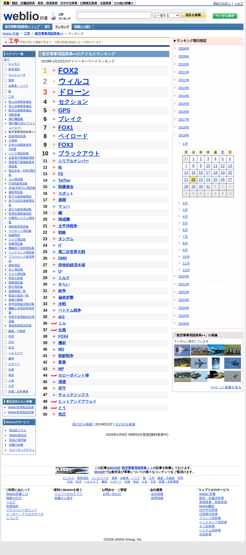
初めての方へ (221, 3)
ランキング (62, 26)
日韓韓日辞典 (88, 3)
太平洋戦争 (67, 226)
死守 (62, 388)
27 (230, 180)
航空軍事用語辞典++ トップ (22, 26)
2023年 (183, 300)
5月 (185, 223)
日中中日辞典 (68, 3)
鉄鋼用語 (14, 235)
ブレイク (70, 119)
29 (193, 187)
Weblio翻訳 (207, 506)
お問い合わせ (112, 494)
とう (62, 408)
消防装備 (14, 114)
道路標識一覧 (17, 291)
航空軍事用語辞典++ (49, 33)
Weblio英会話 (17, 435)
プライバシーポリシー (21, 510)
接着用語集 (16, 282)
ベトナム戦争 (69, 310)
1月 (185, 144)
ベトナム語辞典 (210, 530)
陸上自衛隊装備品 (20, 101)
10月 (186, 257)
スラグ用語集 (17, 239)
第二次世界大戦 (71, 252)
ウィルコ (74, 81)
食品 (11, 375)
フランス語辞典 (210, 518)
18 (215, 173)
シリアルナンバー (73, 161)
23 (201, 180)
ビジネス (14, 63)
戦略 (62, 232)
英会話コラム (17, 430)
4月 (185, 216)
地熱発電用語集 (19, 226)
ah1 (61, 317)
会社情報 (157, 494)
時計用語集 (16, 286)
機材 (62, 343)
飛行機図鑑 (16, 119)
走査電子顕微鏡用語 (21, 157)
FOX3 (65, 144)
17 (208, 173)
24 (208, 180)
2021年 (183, 284)
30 (201, 187)
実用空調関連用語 (20, 213)
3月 (185, 210)
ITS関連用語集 (18, 183)
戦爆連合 (66, 187)
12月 (186, 270)
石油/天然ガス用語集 (22, 188)
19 (222, 173)
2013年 (183, 88)
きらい (64, 284)
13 (230, 166)
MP (61, 369)
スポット (66, 193)
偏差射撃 (66, 297)
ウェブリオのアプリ (68, 494)
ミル (62, 323)
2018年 (183, 127)
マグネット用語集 (20, 231)
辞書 (6, 3)
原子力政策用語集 (20, 209)
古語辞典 (105, 3)
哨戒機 (64, 219)
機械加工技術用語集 (21, 248)
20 (230, 173)
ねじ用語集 (16, 269)
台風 (62, 330)
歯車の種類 (16, 299)
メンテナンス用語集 (21, 252)
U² (60, 271)
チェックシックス (73, 395)
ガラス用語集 (17, 274)
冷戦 (62, 304)
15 (193, 173)
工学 (27, 33)
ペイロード (73, 136)
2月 (185, 203)
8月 (185, 243)
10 (208, 166)
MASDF (115, 468)
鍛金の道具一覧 (19, 295)
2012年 (183, 80)
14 (186, 173)
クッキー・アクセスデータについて (24, 516)
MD (61, 349)
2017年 (183, 119)
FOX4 (63, 336)
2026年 (183, 324)
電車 (11, 80)
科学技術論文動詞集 (21, 304)
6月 (185, 230)
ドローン (74, 92)
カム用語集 (16, 179)
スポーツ (14, 364)
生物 (11, 369)
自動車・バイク (18, 85)
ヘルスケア (15, 353)
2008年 (183, 48)
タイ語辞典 (207, 526)
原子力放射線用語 (20, 196)
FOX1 (65, 127)
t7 (60, 245)
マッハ (64, 206)
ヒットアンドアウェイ (77, 401)
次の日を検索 (125, 424)
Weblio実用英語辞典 (21, 412)
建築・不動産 (17, 331)
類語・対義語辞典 (23, 3)
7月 (185, 237)
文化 (11, 342)
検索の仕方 (14, 498)
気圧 (62, 414)
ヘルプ (239, 3)
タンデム (66, 239)
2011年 (183, 72)
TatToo (64, 180)
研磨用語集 (16, 243)
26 (222, 180)
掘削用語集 (16, 192)
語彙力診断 (16, 444)
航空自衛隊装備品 (20, 110)
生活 (11, 347)
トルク (64, 278)
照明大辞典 (16, 278)
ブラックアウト (79, 153)
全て (7, 59)
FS (60, 174)
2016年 (183, 112)
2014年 (183, 96)
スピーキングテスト (22, 450)
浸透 (62, 382)
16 (201, 173)
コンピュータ (17, 74)
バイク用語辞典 (19, 153)
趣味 (11, 358)
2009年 (183, 56)
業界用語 (14, 69)
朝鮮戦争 (66, 356)
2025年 (183, 316)
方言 (11, 386)
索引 (47, 26)
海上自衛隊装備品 (20, 106)
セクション (73, 101)
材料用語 (14, 265)
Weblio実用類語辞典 (21, 407)
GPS (64, 110)
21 (186, 180)
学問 (11, 336)
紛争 (62, 291)
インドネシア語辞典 (213, 522)
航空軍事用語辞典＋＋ (137, 468)
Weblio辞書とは (17, 494)
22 (193, 180)
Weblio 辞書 (10, 33)
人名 (11, 380)
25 (215, 180)
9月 (185, 250)
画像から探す (82, 26)
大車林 (13, 140)
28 (186, 187)
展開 (62, 200)
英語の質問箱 (17, 440)
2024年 (183, 308)
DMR (62, 258)
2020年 (183, 276)
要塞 (62, 362)
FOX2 (68, 70)
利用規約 (12, 506)
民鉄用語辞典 (17, 136)
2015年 (183, 104)
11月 (186, 263)
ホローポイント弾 (73, 375)
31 (208, 187)
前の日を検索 (82, 424)
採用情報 (157, 498)
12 (222, 166)
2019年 (183, 135)
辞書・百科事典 (18, 391)
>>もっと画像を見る (226, 387)
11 (215, 166)
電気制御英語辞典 (20, 325)
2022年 (183, 292)
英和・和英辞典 (47, 3)
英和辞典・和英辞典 (213, 502)
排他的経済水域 (71, 265)
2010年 (183, 64)
